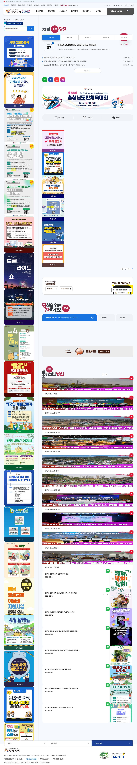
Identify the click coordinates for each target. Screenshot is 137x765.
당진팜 (56, 5)
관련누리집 (112, 743)
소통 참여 (51, 11)
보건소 (43, 5)
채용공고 (106, 37)
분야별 (122, 318)
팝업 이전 (122, 269)
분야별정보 (87, 11)
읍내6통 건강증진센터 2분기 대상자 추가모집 (59, 58)
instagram (64, 78)
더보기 (86, 71)
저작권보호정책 (44, 759)
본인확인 (107, 5)
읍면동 (98, 11)
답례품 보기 (15, 23)
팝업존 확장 (132, 269)
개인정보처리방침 (31, 759)
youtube (58, 78)
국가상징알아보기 (58, 759)
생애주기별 (62, 318)
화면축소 (128, 5)
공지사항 (51, 37)
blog (46, 78)
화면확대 (125, 5)
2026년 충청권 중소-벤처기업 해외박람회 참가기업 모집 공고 (65, 61)
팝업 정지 (125, 269)
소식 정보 (63, 11)
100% (131, 5)
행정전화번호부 (9, 759)
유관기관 (70, 743)
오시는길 (19, 759)
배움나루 (36, 5)
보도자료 (69, 37)
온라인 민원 (104, 351)
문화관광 (13, 5)
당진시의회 (116, 5)
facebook (52, 78)
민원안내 (39, 11)
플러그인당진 (21, 5)
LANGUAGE (116, 11)
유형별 (104, 318)
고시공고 (87, 37)
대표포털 (6, 5)
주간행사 (124, 37)
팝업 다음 (128, 269)
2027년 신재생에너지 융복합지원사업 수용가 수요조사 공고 (64, 65)
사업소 (26, 743)
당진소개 (74, 11)
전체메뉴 (128, 11)
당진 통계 (49, 5)
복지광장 (29, 5)
